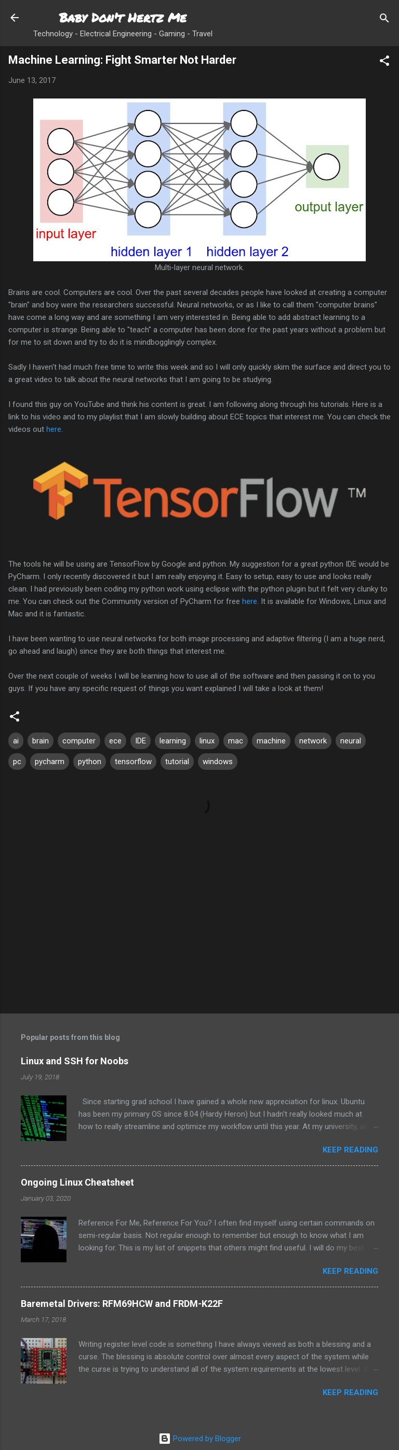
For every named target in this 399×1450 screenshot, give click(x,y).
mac (235, 740)
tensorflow (133, 761)
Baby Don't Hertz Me (123, 17)
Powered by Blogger (199, 1438)
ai (16, 740)
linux (207, 740)
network (313, 740)
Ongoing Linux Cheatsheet (77, 1182)
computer (79, 740)
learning (172, 740)
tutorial (177, 761)
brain (40, 740)
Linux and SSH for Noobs (74, 1060)
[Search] (384, 19)
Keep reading (350, 1150)
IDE (140, 740)
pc (17, 761)
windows (218, 761)
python (89, 761)
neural (350, 740)
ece (115, 740)
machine (271, 740)
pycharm (49, 761)
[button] (384, 61)
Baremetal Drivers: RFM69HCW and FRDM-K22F (122, 1303)
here (53, 429)
